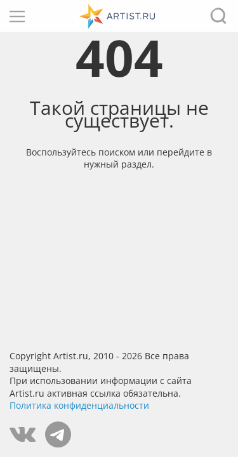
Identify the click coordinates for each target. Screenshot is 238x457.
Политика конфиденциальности (79, 405)
